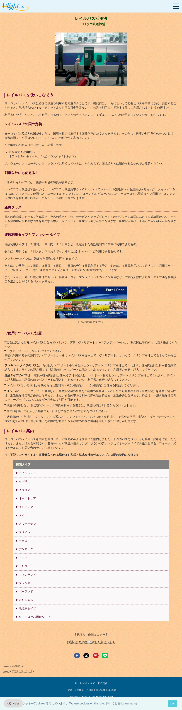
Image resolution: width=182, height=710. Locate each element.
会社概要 (79, 690)
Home (6, 666)
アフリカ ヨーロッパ (22, 671)
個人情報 (100, 690)
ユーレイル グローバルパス (100, 193)
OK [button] (172, 703)
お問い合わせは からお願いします (91, 641)
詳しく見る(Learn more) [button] (121, 703)
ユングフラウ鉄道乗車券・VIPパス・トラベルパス (79, 189)
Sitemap (112, 690)
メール (11, 447)
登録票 (89, 690)
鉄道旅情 (16, 666)
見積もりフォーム (159, 443)
